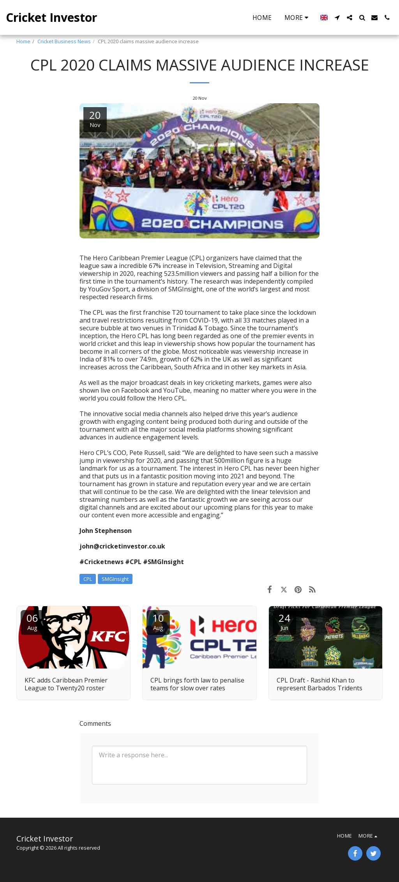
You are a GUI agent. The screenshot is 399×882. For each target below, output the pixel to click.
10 (158, 621)
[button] (337, 17)
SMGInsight (115, 578)
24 (284, 621)
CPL (87, 578)
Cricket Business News (64, 41)
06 (32, 621)
